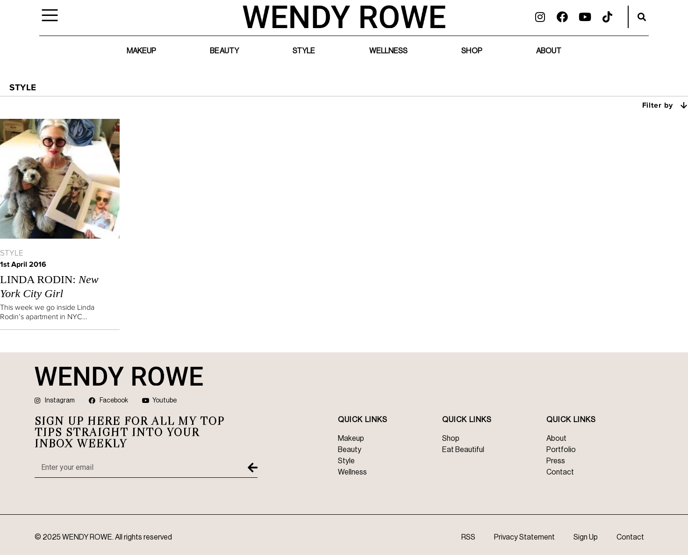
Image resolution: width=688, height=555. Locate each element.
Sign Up (585, 537)
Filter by (665, 105)
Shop (471, 51)
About (549, 51)
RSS (468, 537)
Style (304, 51)
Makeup (142, 51)
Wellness (388, 51)
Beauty (224, 51)
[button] (642, 17)
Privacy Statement (524, 537)
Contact (630, 537)
